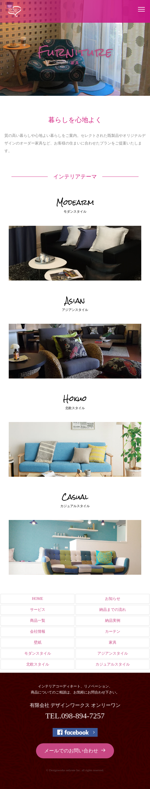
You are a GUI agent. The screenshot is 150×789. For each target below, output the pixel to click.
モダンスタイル (37, 653)
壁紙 (37, 642)
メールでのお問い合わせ (75, 750)
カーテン (112, 631)
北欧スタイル (37, 664)
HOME (37, 599)
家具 (112, 642)
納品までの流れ (112, 610)
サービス (37, 610)
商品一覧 (37, 621)
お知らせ (112, 599)
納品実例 (112, 621)
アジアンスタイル (112, 653)
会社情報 (37, 631)
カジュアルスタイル (112, 664)
